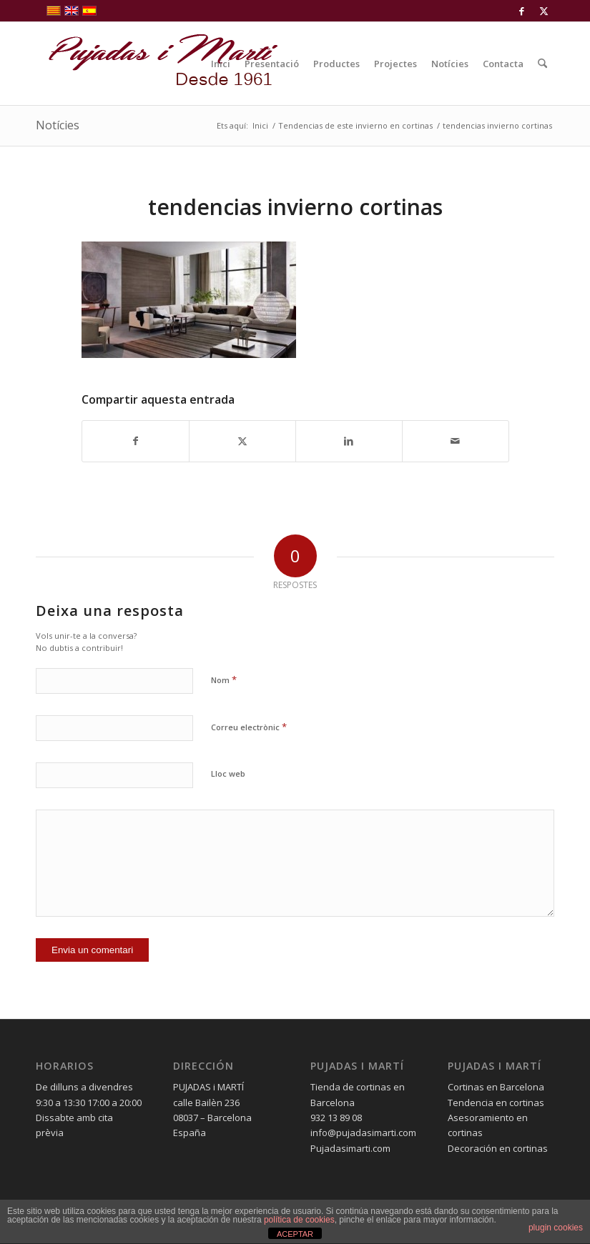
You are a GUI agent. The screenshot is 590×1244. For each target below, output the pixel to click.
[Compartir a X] (242, 441)
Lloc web (228, 773)
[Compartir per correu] (455, 441)
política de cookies (299, 1220)
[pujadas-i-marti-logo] (157, 63)
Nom (224, 679)
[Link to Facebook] (521, 10)
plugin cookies (555, 1228)
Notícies (57, 125)
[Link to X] (543, 10)
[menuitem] (220, 63)
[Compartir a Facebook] (135, 441)
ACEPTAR (295, 1234)
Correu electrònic (249, 726)
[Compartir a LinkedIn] (349, 441)
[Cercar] (542, 63)
